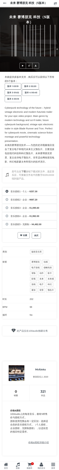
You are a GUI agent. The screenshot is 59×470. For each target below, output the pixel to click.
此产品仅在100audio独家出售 (32, 330)
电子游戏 (35, 267)
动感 (46, 262)
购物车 (30, 465)
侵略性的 (48, 267)
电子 (41, 284)
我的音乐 (41, 468)
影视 (33, 279)
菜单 (53, 468)
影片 (50, 273)
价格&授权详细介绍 (38, 442)
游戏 (33, 284)
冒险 (33, 273)
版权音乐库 (36, 252)
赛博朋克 (35, 262)
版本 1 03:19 (13, 86)
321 (43, 391)
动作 (41, 273)
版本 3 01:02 (13, 92)
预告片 (51, 290)
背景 (41, 290)
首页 (6, 468)
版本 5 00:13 (13, 99)
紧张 (33, 290)
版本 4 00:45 (31, 92)
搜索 (18, 468)
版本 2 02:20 (30, 86)
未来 (41, 279)
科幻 (50, 284)
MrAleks (40, 369)
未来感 (51, 279)
